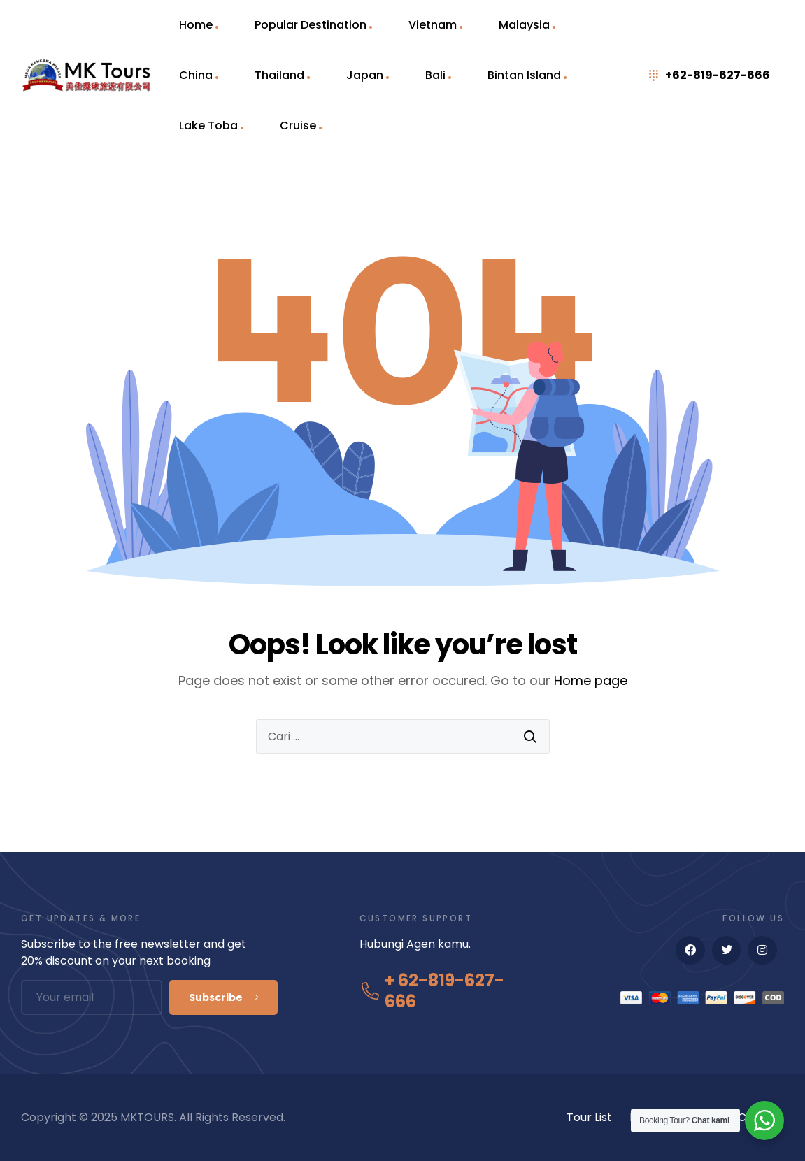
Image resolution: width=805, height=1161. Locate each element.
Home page (590, 680)
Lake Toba (208, 125)
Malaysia (524, 25)
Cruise (298, 125)
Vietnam (432, 25)
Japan (364, 75)
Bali (435, 75)
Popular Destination (310, 25)
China (196, 75)
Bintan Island (524, 75)
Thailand (279, 75)
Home (196, 25)
